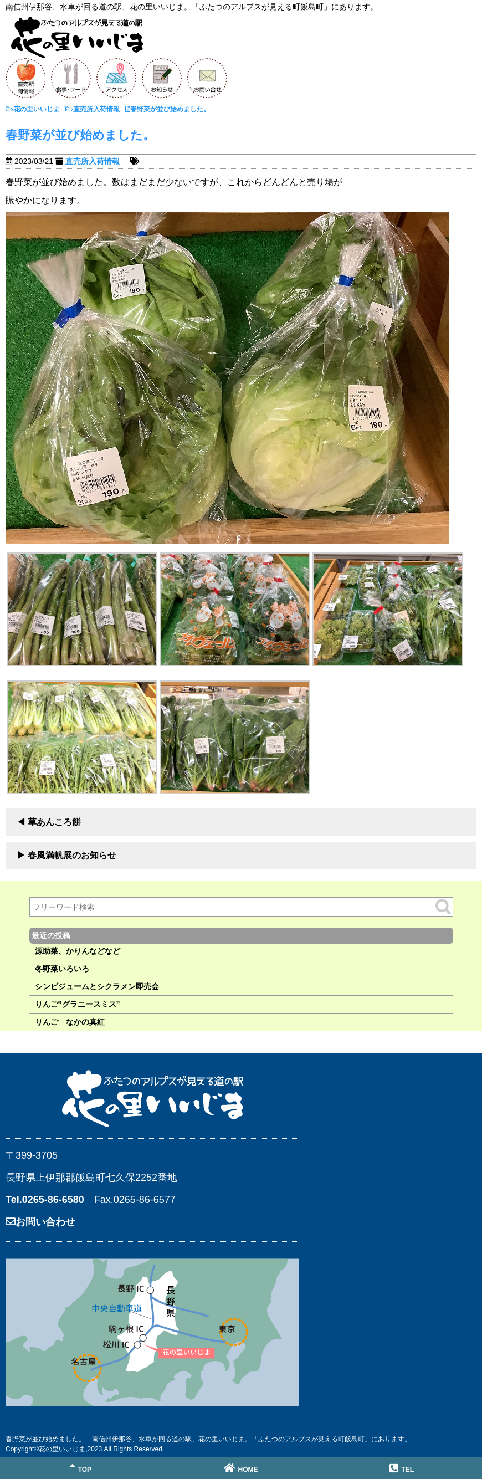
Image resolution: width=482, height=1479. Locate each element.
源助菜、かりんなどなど (77, 950)
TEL (401, 1468)
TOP (80, 1468)
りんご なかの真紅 (70, 1021)
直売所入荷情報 (92, 161)
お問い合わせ (40, 1221)
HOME (241, 1468)
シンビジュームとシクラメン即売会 (97, 986)
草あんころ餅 (54, 822)
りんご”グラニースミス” (77, 1004)
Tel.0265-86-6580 (45, 1199)
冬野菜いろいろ (62, 968)
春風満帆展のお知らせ (72, 855)
